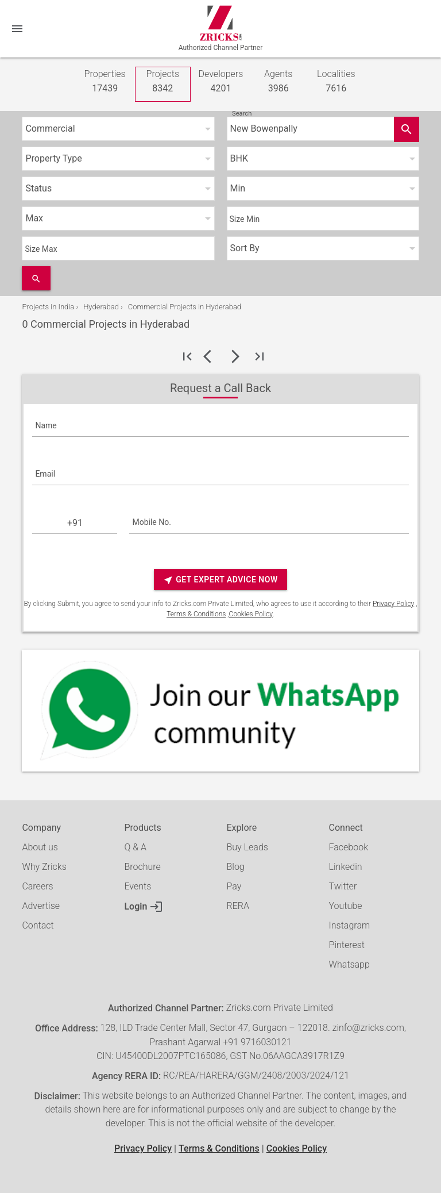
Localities (336, 81)
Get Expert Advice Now (220, 580)
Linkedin (345, 866)
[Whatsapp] (220, 711)
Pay (234, 886)
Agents (278, 81)
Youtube (345, 905)
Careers (37, 886)
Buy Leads (247, 847)
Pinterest (347, 944)
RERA (238, 905)
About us (40, 847)
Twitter (343, 886)
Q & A (135, 847)
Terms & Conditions (196, 614)
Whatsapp (349, 964)
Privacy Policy (393, 604)
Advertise (41, 905)
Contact (37, 925)
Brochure (142, 866)
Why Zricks (44, 866)
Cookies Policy (251, 614)
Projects (162, 81)
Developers (221, 81)
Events (137, 886)
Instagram (349, 925)
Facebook (348, 847)
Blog (236, 866)
